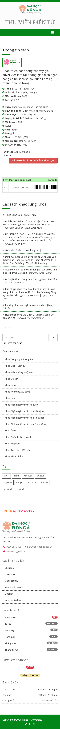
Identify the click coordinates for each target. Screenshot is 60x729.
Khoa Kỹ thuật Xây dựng (17, 391)
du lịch (16, 475)
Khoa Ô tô (10, 430)
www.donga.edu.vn (16, 551)
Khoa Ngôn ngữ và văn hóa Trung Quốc (26, 424)
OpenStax (10, 574)
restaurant (31, 482)
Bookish (9, 593)
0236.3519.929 (13, 546)
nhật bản (8, 482)
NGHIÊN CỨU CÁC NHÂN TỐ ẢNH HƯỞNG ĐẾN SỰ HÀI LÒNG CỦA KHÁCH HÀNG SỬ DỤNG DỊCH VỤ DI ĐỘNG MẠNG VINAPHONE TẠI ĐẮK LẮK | (29, 239)
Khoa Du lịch (11, 378)
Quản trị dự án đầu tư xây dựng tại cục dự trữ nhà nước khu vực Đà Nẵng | (30, 271)
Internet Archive (13, 600)
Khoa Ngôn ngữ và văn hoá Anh (21, 404)
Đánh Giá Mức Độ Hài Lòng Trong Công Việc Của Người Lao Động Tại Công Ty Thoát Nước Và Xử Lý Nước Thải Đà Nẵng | (29, 260)
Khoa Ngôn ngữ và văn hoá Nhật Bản (24, 417)
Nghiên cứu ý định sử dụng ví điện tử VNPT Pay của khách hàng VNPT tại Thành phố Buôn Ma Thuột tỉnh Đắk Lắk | (28, 224)
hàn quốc (28, 475)
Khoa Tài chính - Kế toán (18, 450)
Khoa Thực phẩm (14, 456)
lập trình (20, 489)
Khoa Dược (11, 385)
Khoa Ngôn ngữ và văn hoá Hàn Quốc (25, 411)
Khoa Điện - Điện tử (15, 365)
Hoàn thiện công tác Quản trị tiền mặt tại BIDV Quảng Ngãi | (28, 316)
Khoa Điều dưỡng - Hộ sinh (19, 372)
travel (6, 475)
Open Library (11, 580)
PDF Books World (14, 587)
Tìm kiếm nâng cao (12, 342)
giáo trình (8, 489)
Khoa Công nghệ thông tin (19, 359)
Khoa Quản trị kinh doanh (18, 437)
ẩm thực (40, 475)
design (19, 482)
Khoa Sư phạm (12, 443)
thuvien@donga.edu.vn (40, 546)
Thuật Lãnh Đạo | (20, 214)
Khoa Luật (10, 398)
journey (44, 482)
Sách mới (9, 567)
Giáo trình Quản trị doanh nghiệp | (23, 250)
